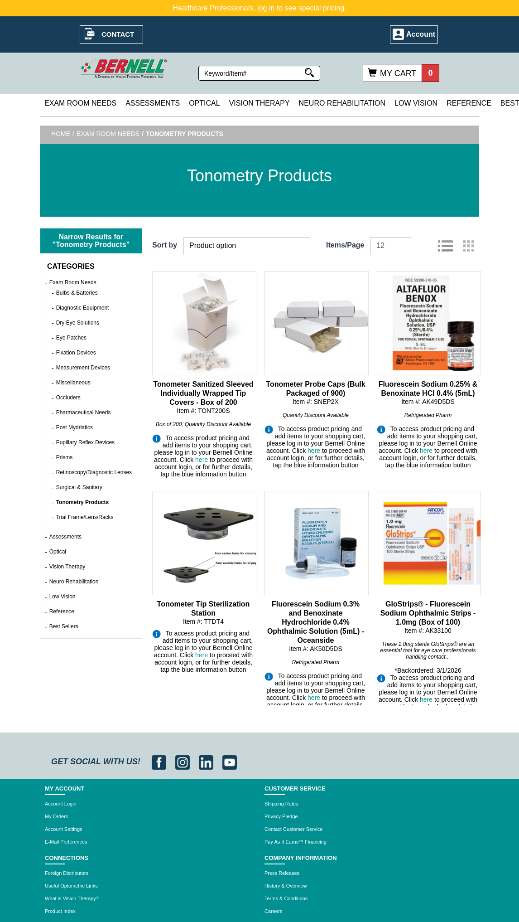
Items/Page (345, 245)
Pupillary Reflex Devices (85, 442)
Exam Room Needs (80, 103)
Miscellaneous (73, 382)
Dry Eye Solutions (77, 323)
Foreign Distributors (66, 873)
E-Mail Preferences (66, 841)
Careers (273, 911)
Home (60, 133)
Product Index (60, 911)
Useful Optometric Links (71, 885)
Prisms (64, 457)
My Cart (398, 73)
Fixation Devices (76, 352)
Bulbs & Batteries (77, 293)
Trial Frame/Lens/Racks (85, 517)
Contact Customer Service (293, 829)
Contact (117, 34)
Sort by (164, 245)
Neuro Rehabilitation (342, 103)
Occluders (68, 397)
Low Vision (415, 103)
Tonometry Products (82, 502)
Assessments (152, 103)
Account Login (61, 803)
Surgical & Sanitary (79, 487)
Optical (204, 103)
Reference (469, 103)
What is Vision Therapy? (72, 898)
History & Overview (285, 885)
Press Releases (281, 873)
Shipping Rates (281, 803)
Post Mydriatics (74, 427)
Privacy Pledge (281, 816)
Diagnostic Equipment (82, 308)
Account (420, 34)
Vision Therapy (259, 103)
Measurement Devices (83, 367)
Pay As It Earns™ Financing (295, 841)
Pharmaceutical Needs (83, 412)
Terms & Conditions (286, 898)
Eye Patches (71, 338)
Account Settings (63, 829)
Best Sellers (63, 626)
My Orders (56, 816)
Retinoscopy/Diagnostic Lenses (94, 472)
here (201, 459)
